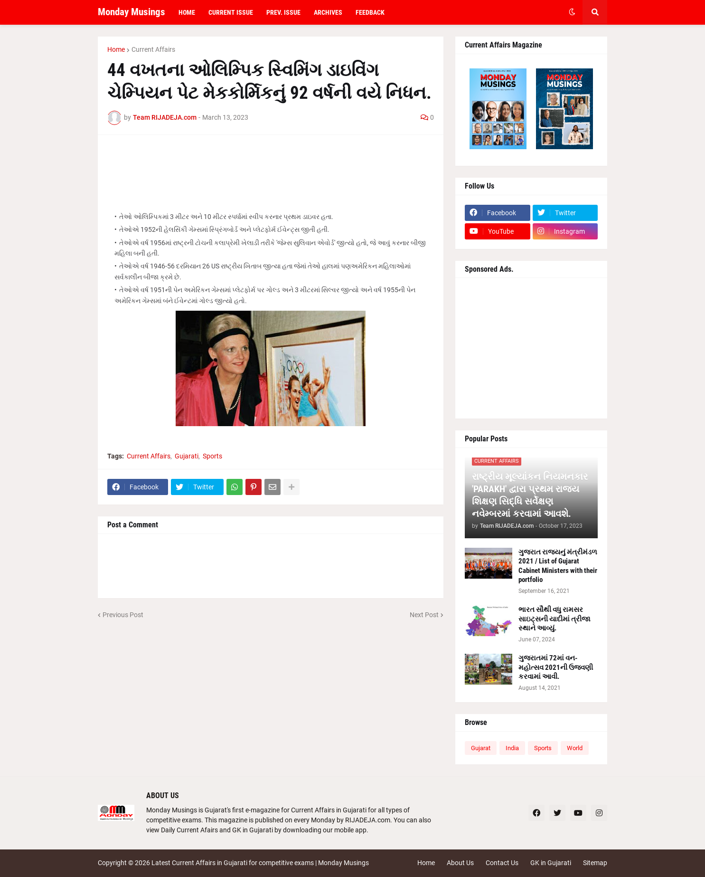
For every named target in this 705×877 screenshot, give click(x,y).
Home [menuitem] (187, 12)
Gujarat (480, 748)
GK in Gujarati (550, 863)
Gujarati (186, 456)
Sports (212, 456)
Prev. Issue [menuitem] (283, 12)
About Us (460, 863)
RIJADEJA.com (367, 820)
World (575, 748)
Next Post (424, 615)
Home (116, 49)
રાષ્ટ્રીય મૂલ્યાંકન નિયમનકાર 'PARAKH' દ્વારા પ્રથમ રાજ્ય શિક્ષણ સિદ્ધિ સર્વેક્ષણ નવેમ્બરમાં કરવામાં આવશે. (530, 495)
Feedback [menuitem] (370, 12)
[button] (572, 12)
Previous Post (123, 615)
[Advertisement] (270, 165)
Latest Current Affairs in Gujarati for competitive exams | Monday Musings (260, 863)
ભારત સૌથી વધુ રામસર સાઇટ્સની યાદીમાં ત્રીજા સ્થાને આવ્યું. (554, 618)
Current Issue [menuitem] (230, 12)
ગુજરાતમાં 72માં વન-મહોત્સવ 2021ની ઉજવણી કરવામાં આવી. (555, 667)
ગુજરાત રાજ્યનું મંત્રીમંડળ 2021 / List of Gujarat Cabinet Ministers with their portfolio (557, 566)
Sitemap (595, 863)
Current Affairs (153, 49)
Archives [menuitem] (328, 12)
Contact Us (502, 863)
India (512, 748)
